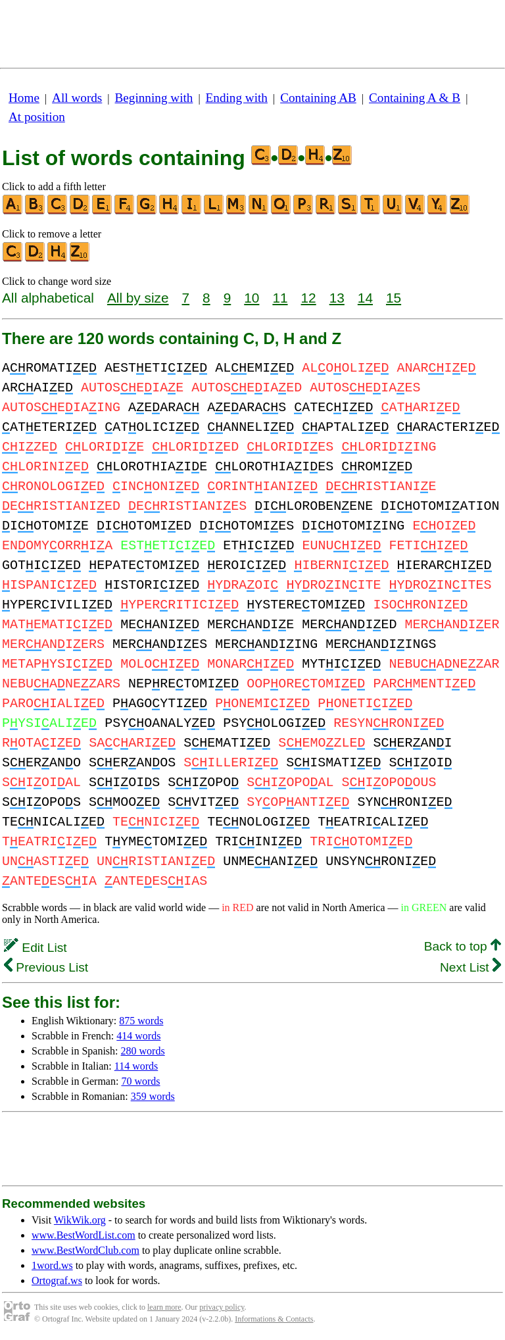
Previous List (46, 967)
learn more (164, 1307)
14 (365, 297)
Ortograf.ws (57, 1280)
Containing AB (318, 98)
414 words (138, 1035)
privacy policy (221, 1307)
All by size (138, 297)
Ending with (237, 98)
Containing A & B (414, 98)
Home (24, 98)
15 (393, 297)
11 (279, 297)
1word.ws (52, 1265)
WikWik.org (80, 1220)
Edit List (35, 948)
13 (337, 297)
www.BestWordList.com (83, 1235)
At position (37, 117)
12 (308, 297)
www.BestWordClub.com (85, 1250)
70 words (140, 1081)
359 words (153, 1096)
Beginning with (154, 98)
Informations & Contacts (274, 1319)
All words (77, 98)
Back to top (462, 946)
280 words (143, 1050)
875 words (141, 1020)
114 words (136, 1066)
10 (251, 297)
